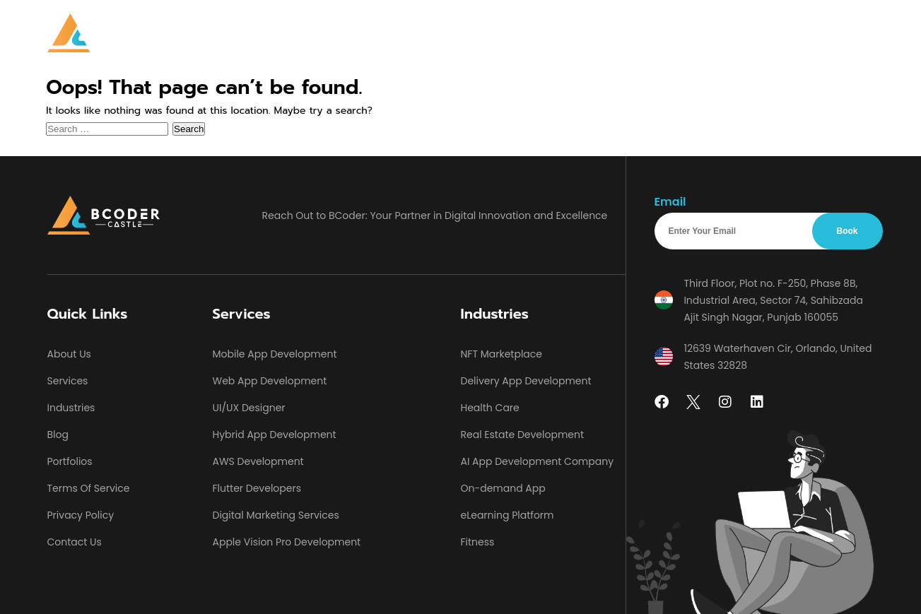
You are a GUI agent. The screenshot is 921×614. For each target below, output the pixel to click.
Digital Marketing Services (276, 515)
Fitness (478, 542)
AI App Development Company (537, 461)
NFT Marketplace (502, 354)
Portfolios (570, 32)
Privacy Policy (81, 515)
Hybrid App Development (274, 434)
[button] (363, 33)
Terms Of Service (88, 488)
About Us (504, 32)
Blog (624, 32)
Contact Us (682, 32)
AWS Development (258, 461)
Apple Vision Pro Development (287, 542)
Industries (430, 32)
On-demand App (503, 488)
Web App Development (270, 381)
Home (303, 32)
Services (359, 32)
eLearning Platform (507, 515)
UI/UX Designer (249, 408)
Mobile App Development (275, 354)
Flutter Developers (257, 488)
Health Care (490, 408)
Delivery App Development (526, 381)
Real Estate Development (523, 434)
